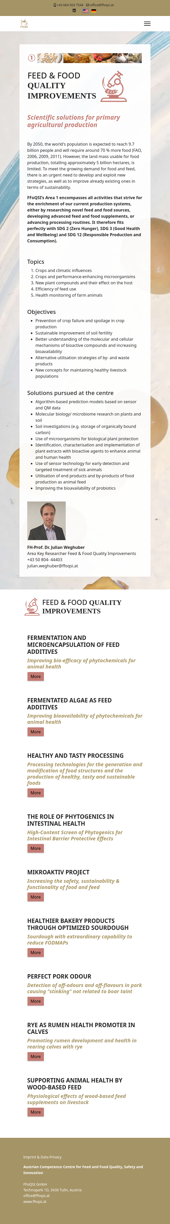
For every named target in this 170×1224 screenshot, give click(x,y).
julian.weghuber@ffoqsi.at (52, 566)
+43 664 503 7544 (70, 5)
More (36, 676)
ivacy (57, 1157)
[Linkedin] (74, 10)
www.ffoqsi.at (34, 1201)
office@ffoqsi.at (102, 5)
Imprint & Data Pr (38, 1157)
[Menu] (147, 23)
